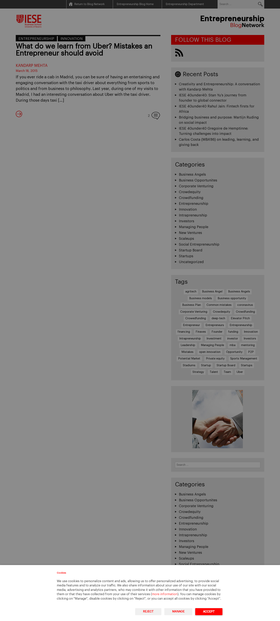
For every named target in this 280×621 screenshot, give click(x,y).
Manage (178, 611)
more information (165, 594)
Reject (148, 611)
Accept (209, 611)
